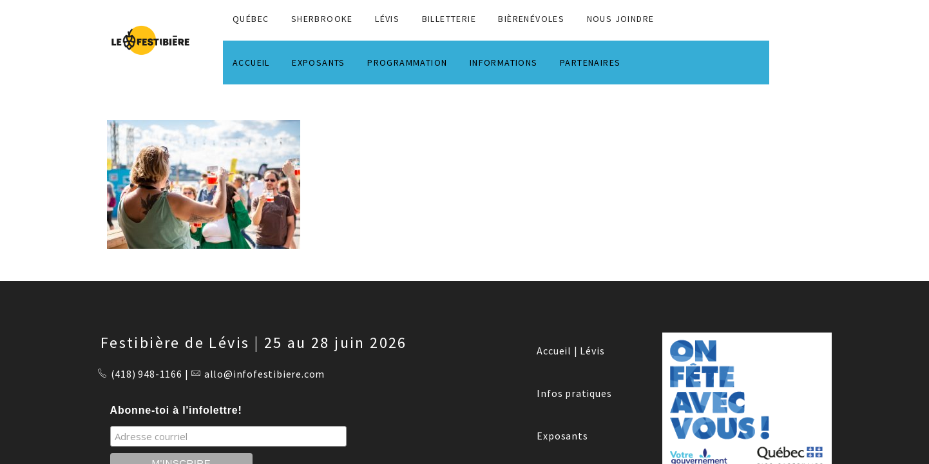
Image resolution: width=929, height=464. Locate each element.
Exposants (562, 435)
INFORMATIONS (504, 62)
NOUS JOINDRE (621, 18)
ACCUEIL (251, 62)
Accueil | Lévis (570, 350)
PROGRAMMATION (407, 62)
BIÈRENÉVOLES (531, 18)
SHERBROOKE (322, 18)
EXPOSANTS (318, 62)
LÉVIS (387, 18)
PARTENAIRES (590, 62)
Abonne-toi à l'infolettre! (176, 410)
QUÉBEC (251, 18)
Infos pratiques (574, 393)
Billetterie (449, 18)
